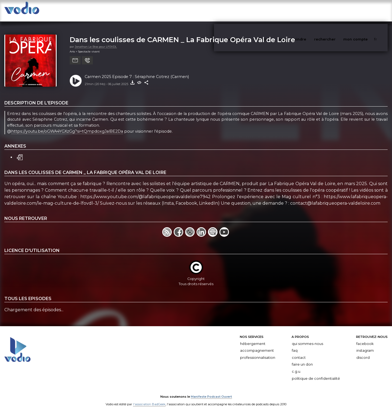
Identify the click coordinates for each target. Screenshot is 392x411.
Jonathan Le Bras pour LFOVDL (96, 41)
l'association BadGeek (149, 399)
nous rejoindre (303, 10)
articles (275, 10)
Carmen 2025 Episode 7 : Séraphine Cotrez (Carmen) (137, 71)
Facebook (364, 338)
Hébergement (252, 338)
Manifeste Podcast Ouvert (211, 391)
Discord (363, 352)
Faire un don (302, 359)
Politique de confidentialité (316, 373)
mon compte (364, 10)
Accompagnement (257, 345)
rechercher (335, 10)
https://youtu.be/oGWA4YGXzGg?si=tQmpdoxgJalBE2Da (67, 125)
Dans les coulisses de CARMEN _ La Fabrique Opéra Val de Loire (182, 34)
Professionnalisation (257, 352)
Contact (299, 352)
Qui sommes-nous (307, 338)
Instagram (365, 345)
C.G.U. (296, 366)
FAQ (295, 345)
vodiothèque (250, 10)
